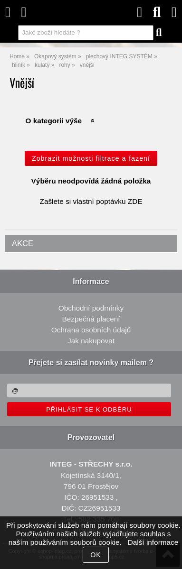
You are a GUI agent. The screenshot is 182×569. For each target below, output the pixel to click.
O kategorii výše (53, 121)
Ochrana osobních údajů (91, 330)
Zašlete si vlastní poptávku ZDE (91, 201)
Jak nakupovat (91, 341)
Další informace (153, 542)
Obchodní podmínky (91, 308)
